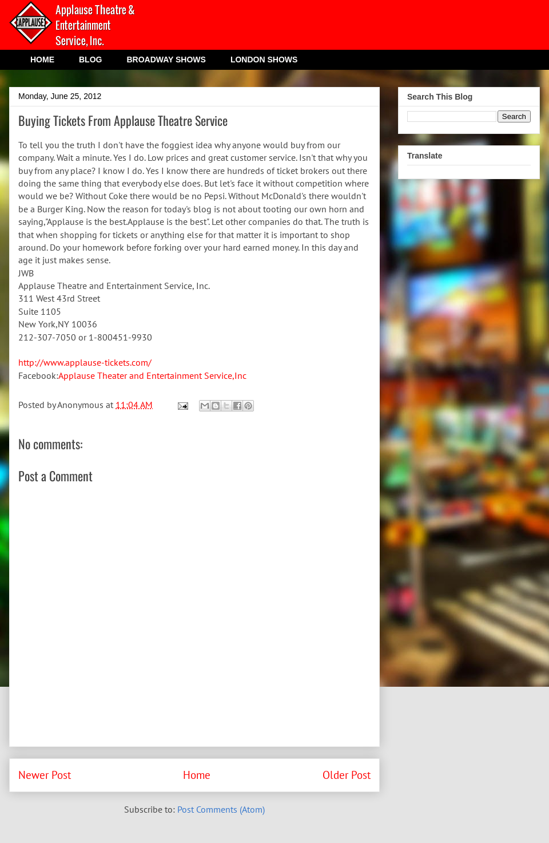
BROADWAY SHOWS (165, 59)
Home (196, 774)
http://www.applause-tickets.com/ (85, 362)
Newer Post (44, 774)
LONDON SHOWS (263, 59)
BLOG (90, 59)
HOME (42, 59)
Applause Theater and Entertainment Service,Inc (152, 375)
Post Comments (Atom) (221, 809)
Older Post (347, 774)
